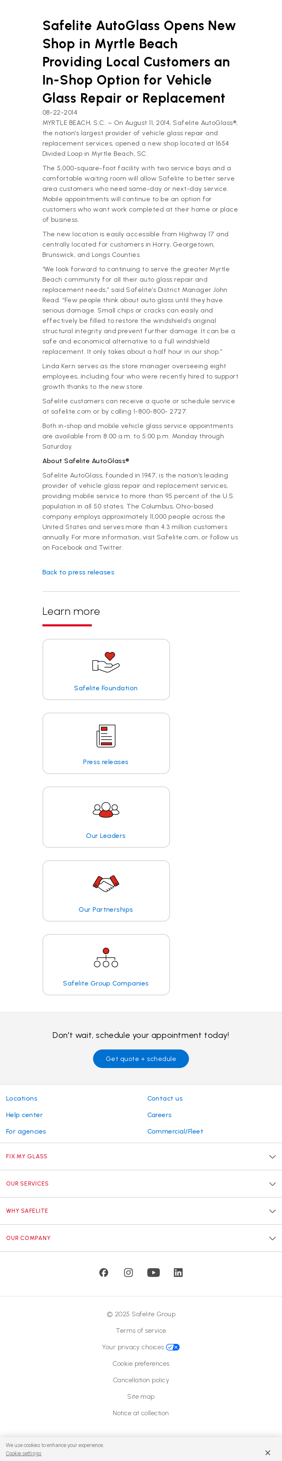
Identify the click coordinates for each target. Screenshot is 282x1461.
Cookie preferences (141, 1363)
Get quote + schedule (141, 1059)
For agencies (26, 1131)
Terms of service (141, 1330)
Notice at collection (141, 1413)
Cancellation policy (141, 1380)
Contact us (165, 1098)
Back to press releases (78, 572)
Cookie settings (24, 1453)
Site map (141, 1396)
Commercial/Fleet (175, 1131)
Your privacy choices (141, 1347)
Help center (24, 1115)
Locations (21, 1098)
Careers (159, 1115)
